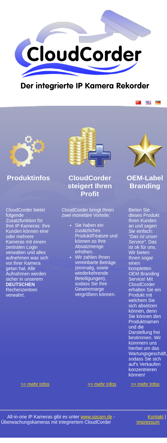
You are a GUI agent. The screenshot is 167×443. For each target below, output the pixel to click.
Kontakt (155, 416)
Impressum (147, 422)
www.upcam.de (96, 416)
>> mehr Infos (35, 384)
